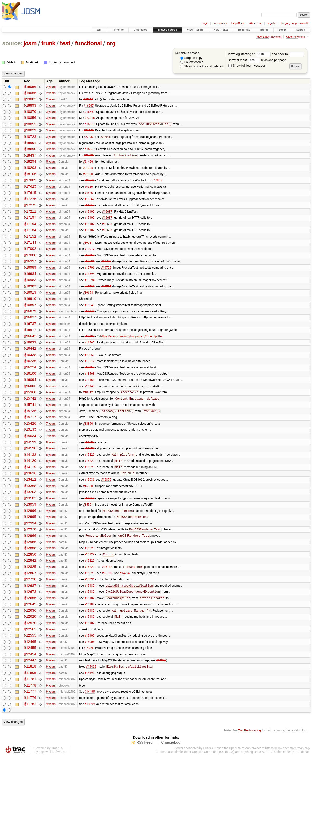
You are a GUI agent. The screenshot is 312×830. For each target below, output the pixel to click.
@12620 (30, 679)
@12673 (30, 652)
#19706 (90, 282)
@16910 (30, 324)
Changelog (140, 29)
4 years (51, 164)
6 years (51, 213)
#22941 (105, 143)
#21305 (88, 178)
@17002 (30, 268)
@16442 (30, 380)
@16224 (30, 401)
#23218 (90, 122)
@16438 (30, 387)
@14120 (30, 505)
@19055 (30, 94)
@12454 (30, 721)
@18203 (30, 177)
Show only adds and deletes (201, 66)
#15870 (106, 526)
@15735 (30, 449)
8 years (51, 484)
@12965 (30, 596)
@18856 (30, 122)
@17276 (30, 212)
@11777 (30, 763)
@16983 (30, 303)
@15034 (30, 477)
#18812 (88, 429)
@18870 (30, 115)
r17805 (157, 192)
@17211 (30, 226)
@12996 (30, 561)
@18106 (30, 185)
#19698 (88, 317)
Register (271, 23)
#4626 (89, 198)
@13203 (30, 540)
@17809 (30, 191)
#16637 (107, 227)
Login (205, 23)
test (65, 43)
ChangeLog (170, 816)
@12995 (30, 568)
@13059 (30, 554)
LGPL (295, 825)
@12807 (30, 631)
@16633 (30, 373)
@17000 (30, 275)
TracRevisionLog (249, 804)
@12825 (30, 624)
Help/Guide (238, 23)
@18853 (30, 129)
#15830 (88, 533)
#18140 (90, 422)
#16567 (89, 108)
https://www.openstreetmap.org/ (287, 822)
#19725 (106, 282)
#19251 (90, 387)
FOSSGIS (209, 822)
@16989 (30, 289)
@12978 (30, 582)
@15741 (30, 443)
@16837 (30, 345)
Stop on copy (191, 58)
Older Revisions (295, 36)
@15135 (30, 470)
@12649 (30, 666)
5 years (51, 171)
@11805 (30, 742)
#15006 (90, 707)
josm (30, 43)
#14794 (125, 631)
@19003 (30, 101)
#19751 (88, 261)
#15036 (90, 526)
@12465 (30, 707)
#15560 (90, 547)
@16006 (30, 422)
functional (88, 43)
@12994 (30, 575)
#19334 (90, 366)
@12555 (30, 701)
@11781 (30, 749)
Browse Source (167, 29)
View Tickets (195, 29)
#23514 (88, 101)
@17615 (30, 205)
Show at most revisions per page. (257, 60)
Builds (264, 29)
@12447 (30, 728)
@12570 (30, 687)
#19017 (90, 268)
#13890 (88, 463)
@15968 (30, 429)
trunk (48, 43)
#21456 (88, 171)
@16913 (30, 317)
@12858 (30, 603)
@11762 (30, 777)
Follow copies (191, 62)
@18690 (30, 157)
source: (12, 43)
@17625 (30, 199)
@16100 (30, 408)
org (111, 43)
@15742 (30, 435)
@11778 (30, 756)
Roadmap (244, 29)
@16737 (30, 352)
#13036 (90, 638)
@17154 (30, 247)
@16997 (30, 282)
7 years (51, 463)
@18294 (30, 171)
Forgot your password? (294, 23)
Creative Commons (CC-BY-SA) (213, 825)
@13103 (30, 547)
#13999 (90, 777)
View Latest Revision (268, 36)
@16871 (30, 338)
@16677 (30, 359)
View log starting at (250, 54)
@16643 (30, 366)
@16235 (30, 394)
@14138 (30, 498)
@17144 (30, 261)
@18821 (30, 136)
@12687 (30, 645)
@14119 (30, 512)
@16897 (30, 331)
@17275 (30, 219)
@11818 (30, 735)
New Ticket (221, 29)
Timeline (118, 29)
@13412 (30, 526)
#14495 (91, 736)
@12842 (30, 617)
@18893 (30, 108)
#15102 (90, 227)
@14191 (30, 484)
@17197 (30, 233)
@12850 (30, 610)
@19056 (30, 87)
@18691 (30, 150)
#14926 (89, 714)
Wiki (99, 29)
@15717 (30, 456)
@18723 (30, 143)
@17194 (30, 240)
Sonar (282, 29)
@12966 (30, 589)
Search (300, 29)
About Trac (255, 23)
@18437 (30, 164)
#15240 (90, 331)
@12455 (30, 714)
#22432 (89, 143)
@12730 (30, 638)
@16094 (30, 415)
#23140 (89, 136)
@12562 (30, 693)
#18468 (90, 408)
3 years (51, 108)
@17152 (30, 254)
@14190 (30, 491)
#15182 (107, 624)
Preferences (220, 23)
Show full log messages (247, 65)
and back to (288, 54)
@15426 (30, 463)
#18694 (90, 296)
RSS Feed (145, 816)
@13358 (30, 533)
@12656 (30, 659)
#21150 (88, 184)
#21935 (89, 164)
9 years (51, 554)
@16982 (30, 310)
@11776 (30, 770)
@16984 (30, 296)
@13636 (30, 519)
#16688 (90, 491)
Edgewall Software (51, 825)
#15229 (90, 499)
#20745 (90, 192)
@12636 (30, 673)
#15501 (88, 554)
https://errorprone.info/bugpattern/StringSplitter (130, 366)
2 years (51, 87)
